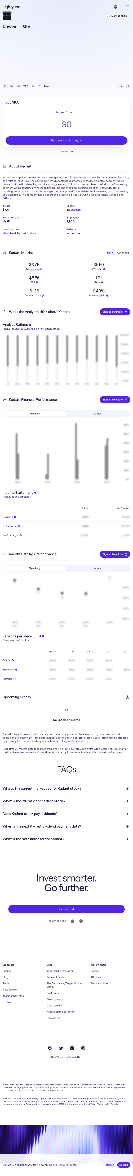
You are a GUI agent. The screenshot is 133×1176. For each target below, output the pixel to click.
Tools (6, 983)
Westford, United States (19, 233)
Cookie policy (55, 1005)
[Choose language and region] (115, 6)
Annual (98, 413)
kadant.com (74, 233)
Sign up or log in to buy (66, 140)
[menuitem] (66, 788)
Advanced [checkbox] (123, 252)
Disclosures (53, 1018)
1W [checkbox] (12, 86)
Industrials (73, 209)
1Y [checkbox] (33, 86)
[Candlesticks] (127, 86)
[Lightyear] (11, 7)
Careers (95, 971)
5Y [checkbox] (39, 86)
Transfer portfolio (13, 995)
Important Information (60, 971)
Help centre (10, 989)
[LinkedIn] (72, 1048)
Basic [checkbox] (110, 252)
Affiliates (96, 977)
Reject (110, 1164)
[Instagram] (83, 1048)
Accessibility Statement (61, 1011)
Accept (123, 1164)
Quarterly (35, 413)
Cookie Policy (57, 1164)
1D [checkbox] (5, 86)
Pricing (7, 971)
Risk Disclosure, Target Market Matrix (64, 985)
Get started (66, 909)
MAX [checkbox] (46, 86)
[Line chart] (121, 86)
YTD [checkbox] (25, 86)
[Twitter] (60, 1048)
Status (7, 1002)
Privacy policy (55, 999)
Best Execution (55, 993)
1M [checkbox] (18, 86)
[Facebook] (49, 1048)
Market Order (66, 112)
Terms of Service (56, 977)
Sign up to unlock (115, 311)
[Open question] (127, 788)
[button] (34, 206)
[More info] (127, 697)
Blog (5, 977)
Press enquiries (99, 983)
